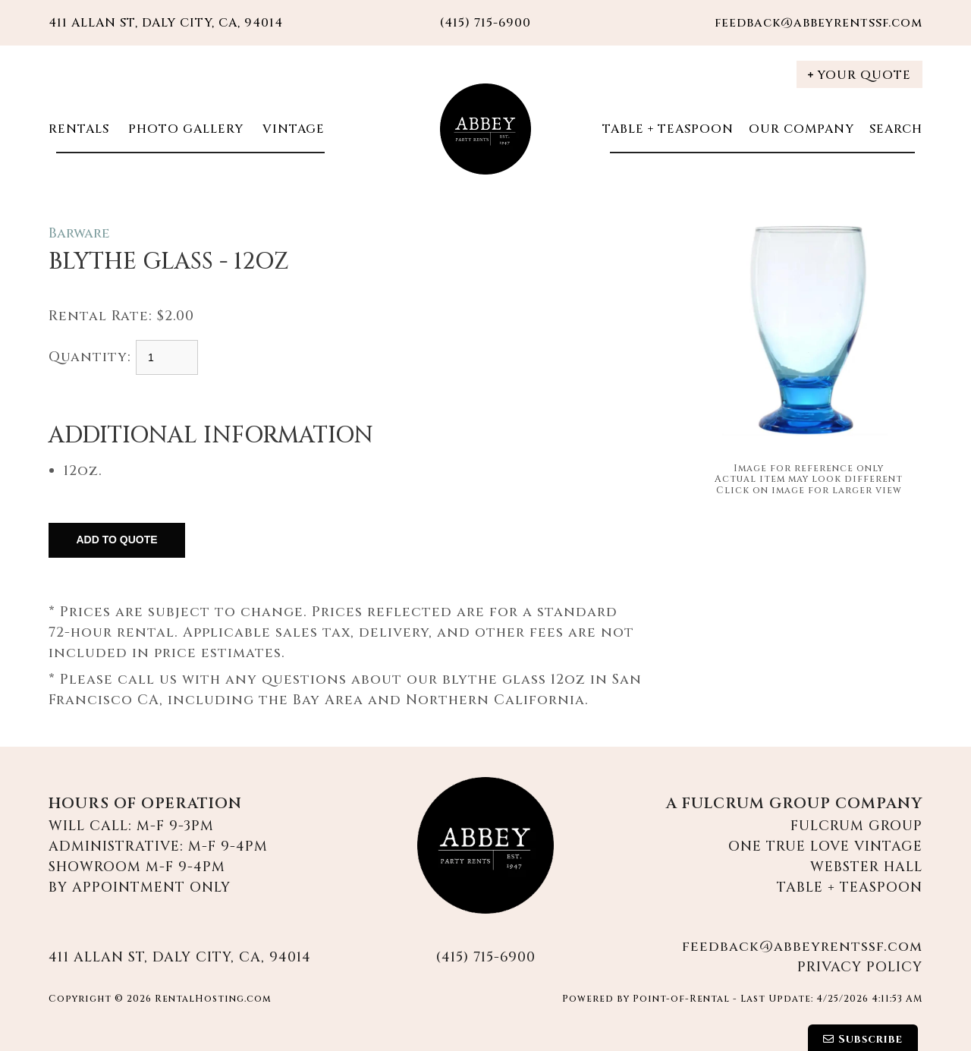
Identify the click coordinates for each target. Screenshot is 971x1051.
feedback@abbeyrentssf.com (818, 22)
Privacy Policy (859, 967)
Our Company (801, 129)
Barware (79, 233)
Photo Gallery (184, 129)
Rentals (79, 129)
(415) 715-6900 (485, 957)
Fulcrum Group (856, 826)
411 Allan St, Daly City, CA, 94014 (166, 22)
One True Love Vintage (825, 846)
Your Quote (859, 75)
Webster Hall (866, 866)
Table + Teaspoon (668, 129)
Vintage (292, 129)
